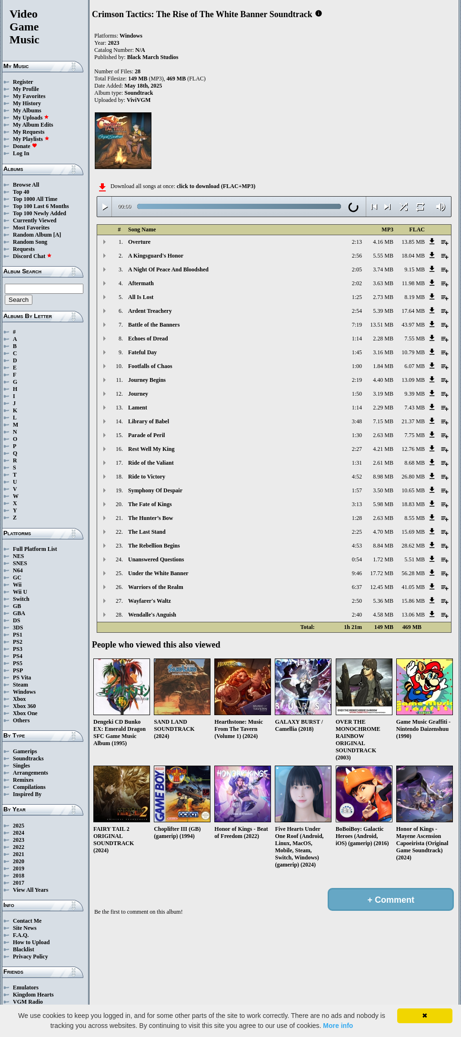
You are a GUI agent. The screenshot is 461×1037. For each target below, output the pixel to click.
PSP (18, 670)
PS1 (17, 634)
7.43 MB (414, 407)
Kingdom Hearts (33, 994)
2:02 (357, 283)
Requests (24, 249)
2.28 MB (383, 338)
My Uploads (31, 117)
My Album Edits (33, 124)
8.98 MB (383, 476)
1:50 (357, 393)
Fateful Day (142, 352)
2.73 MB (383, 297)
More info (338, 1025)
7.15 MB (383, 421)
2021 (18, 854)
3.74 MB (383, 269)
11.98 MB (413, 283)
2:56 (357, 255)
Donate (25, 146)
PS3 (17, 649)
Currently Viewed (34, 220)
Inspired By (27, 794)
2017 (18, 882)
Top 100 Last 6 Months (41, 206)
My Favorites (29, 96)
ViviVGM (138, 100)
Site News (25, 928)
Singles (21, 765)
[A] (57, 234)
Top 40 (21, 192)
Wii (17, 584)
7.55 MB (414, 338)
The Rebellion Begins (154, 545)
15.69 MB (413, 531)
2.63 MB (383, 435)
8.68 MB (414, 462)
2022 (18, 847)
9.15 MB (414, 269)
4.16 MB (383, 242)
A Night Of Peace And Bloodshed (168, 269)
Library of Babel (148, 421)
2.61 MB (383, 462)
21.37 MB (413, 421)
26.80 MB (413, 476)
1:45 (357, 352)
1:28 (357, 518)
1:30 (357, 435)
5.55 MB (383, 255)
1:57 (357, 490)
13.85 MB (413, 242)
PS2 (17, 641)
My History (27, 103)
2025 (18, 825)
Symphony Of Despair (155, 490)
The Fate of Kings (150, 504)
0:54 (357, 559)
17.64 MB (413, 311)
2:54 (357, 311)
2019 (18, 868)
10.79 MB (413, 352)
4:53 (357, 545)
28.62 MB (413, 545)
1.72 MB (383, 559)
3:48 (357, 421)
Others (21, 720)
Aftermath (141, 283)
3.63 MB (383, 283)
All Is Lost (140, 297)
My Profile (26, 89)
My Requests (28, 132)
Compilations (29, 787)
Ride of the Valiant (151, 462)
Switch (21, 599)
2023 (18, 840)
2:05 (357, 269)
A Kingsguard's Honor (155, 255)
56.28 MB (413, 573)
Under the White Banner (158, 573)
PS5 (17, 663)
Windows (24, 691)
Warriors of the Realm (155, 587)
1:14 (357, 338)
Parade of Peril (146, 435)
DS (16, 620)
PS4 (17, 656)
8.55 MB (414, 518)
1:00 (357, 366)
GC (17, 577)
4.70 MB (383, 531)
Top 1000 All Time (35, 199)
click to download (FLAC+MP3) (216, 186)
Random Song (30, 242)
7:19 (357, 324)
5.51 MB (414, 559)
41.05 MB (413, 587)
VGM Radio (28, 1001)
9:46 (357, 573)
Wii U (20, 591)
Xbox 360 (24, 706)
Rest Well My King (151, 449)
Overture (139, 242)
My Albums (27, 110)
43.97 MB (413, 324)
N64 (18, 570)
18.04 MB (413, 255)
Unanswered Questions (156, 559)
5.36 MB (383, 601)
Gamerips (25, 751)
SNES (20, 563)
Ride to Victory (146, 476)
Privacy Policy (30, 956)
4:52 (357, 476)
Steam (20, 684)
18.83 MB (413, 504)
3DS (18, 627)
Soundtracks (28, 758)
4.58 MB (383, 614)
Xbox (19, 699)
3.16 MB (383, 352)
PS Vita (22, 677)
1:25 (357, 297)
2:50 (357, 601)
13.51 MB (381, 324)
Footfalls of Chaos (150, 366)
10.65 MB (413, 490)
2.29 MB (383, 407)
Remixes (23, 780)
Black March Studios (153, 57)
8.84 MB (383, 545)
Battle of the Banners (154, 324)
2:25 (357, 531)
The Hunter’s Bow (150, 518)
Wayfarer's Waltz (149, 601)
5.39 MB (383, 311)
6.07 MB (414, 366)
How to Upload (31, 942)
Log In (21, 153)
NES (18, 556)
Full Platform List (35, 549)
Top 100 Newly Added (39, 213)
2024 (18, 832)
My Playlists (31, 139)
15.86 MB (413, 601)
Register (23, 82)
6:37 (357, 587)
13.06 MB (413, 614)
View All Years (30, 890)
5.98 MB (383, 504)
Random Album (32, 234)
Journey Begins (147, 380)
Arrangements (30, 772)
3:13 (357, 504)
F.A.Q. (21, 935)
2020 (18, 861)
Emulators (26, 987)
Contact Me (27, 920)
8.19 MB (414, 297)
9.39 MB (414, 393)
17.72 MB (381, 573)
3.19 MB (383, 393)
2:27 (357, 449)
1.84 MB (383, 366)
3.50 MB (383, 490)
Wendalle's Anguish (152, 614)
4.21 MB (383, 449)
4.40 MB (383, 380)
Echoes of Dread (148, 338)
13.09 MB (413, 380)
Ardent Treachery (150, 311)
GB (17, 606)
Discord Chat (32, 256)
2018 (18, 875)
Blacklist (23, 949)
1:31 (357, 462)
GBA (19, 613)
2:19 (357, 380)
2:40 (357, 614)
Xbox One (25, 713)
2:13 (357, 242)
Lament (137, 407)
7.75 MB (414, 435)
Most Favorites (31, 227)
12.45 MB (381, 587)
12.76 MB (413, 449)
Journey (138, 393)
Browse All (26, 184)
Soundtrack (138, 93)
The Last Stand (147, 531)
